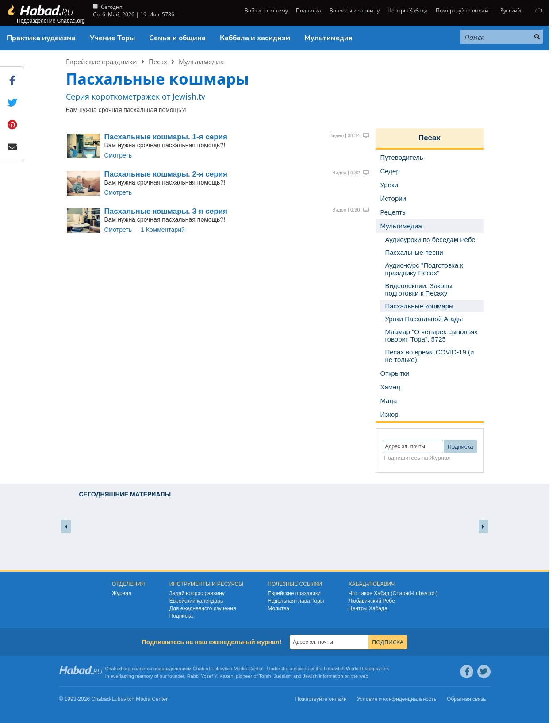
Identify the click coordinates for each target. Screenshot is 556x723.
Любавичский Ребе (372, 601)
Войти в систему (265, 10)
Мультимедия (328, 38)
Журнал (121, 593)
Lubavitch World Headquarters (356, 668)
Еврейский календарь (196, 601)
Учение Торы (112, 38)
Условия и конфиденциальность (397, 699)
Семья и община (177, 38)
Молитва (278, 608)
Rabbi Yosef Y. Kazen (210, 676)
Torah (265, 676)
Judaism (283, 676)
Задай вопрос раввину (197, 593)
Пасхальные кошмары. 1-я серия (165, 137)
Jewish (310, 676)
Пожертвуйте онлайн (464, 10)
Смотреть (118, 155)
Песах (158, 61)
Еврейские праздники (101, 61)
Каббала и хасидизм (255, 38)
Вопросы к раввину (355, 10)
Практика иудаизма (41, 38)
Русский (510, 10)
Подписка (308, 10)
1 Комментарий (163, 229)
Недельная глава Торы (296, 601)
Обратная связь (466, 699)
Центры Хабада (407, 10)
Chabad (201, 668)
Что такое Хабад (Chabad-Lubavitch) (393, 593)
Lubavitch (221, 668)
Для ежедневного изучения (202, 608)
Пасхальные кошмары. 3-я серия (165, 211)
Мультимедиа (201, 61)
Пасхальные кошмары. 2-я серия (165, 174)
